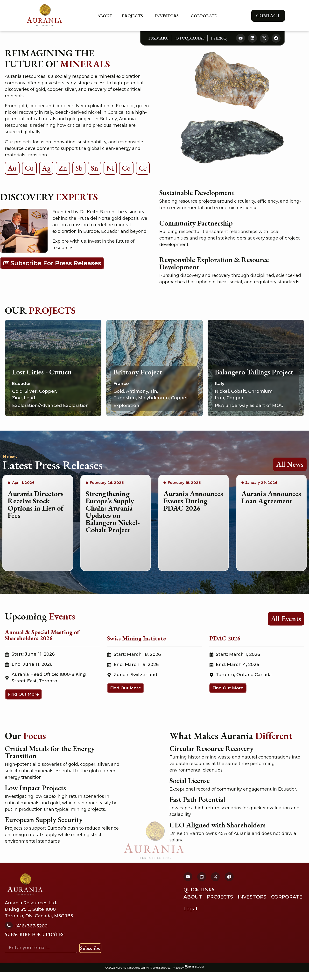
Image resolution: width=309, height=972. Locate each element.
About (104, 15)
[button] (23, 694)
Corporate (205, 15)
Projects (133, 15)
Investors (168, 15)
